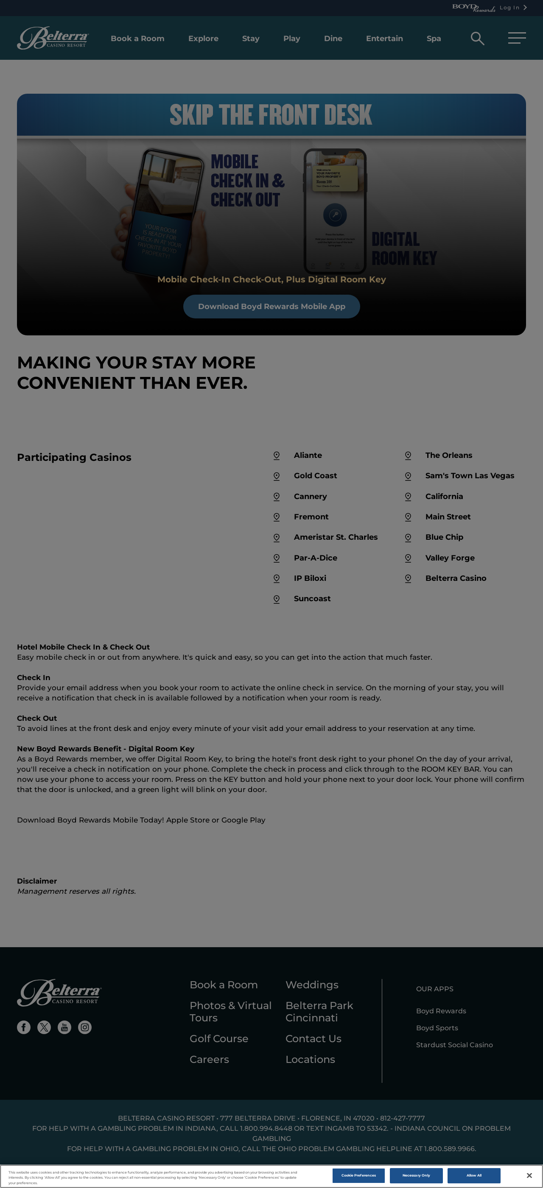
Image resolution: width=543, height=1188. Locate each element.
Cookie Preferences (358, 1176)
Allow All (474, 1176)
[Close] (529, 1176)
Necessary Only (416, 1176)
